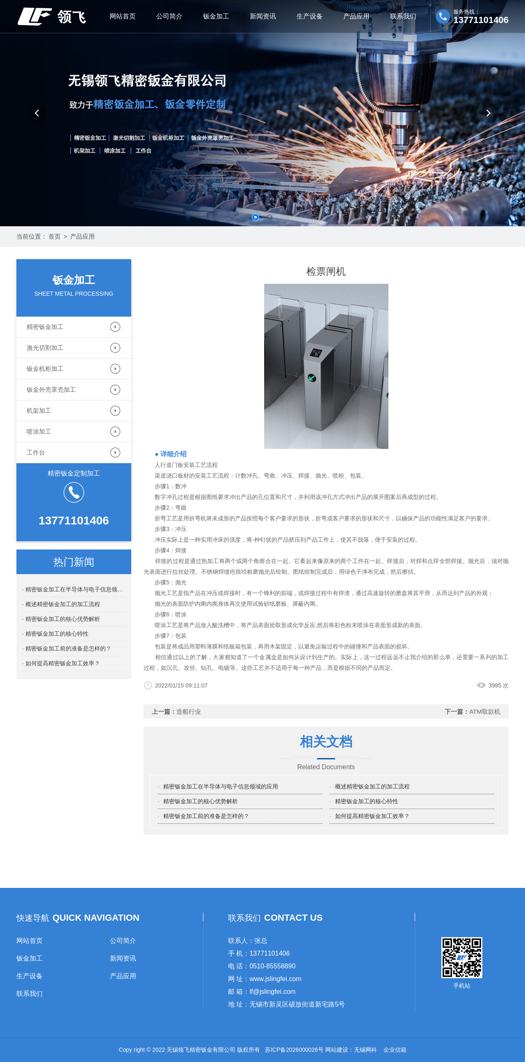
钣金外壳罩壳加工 (51, 389)
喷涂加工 (39, 431)
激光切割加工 (45, 347)
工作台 (36, 452)
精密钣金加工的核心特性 (366, 801)
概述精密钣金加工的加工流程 (372, 786)
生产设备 (310, 16)
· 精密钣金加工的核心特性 (55, 633)
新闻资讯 (263, 16)
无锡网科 (365, 1049)
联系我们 (403, 16)
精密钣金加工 (45, 326)
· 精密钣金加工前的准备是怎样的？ (67, 648)
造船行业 (188, 711)
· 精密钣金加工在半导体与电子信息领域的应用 (74, 589)
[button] (36, 113)
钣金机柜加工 (45, 368)
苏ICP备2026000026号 (294, 1049)
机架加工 (39, 410)
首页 (54, 236)
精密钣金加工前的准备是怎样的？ (206, 816)
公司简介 (169, 16)
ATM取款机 (484, 711)
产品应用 (356, 16)
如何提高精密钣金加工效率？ (372, 816)
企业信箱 (394, 1049)
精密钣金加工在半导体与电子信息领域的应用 (220, 786)
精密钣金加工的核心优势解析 (200, 801)
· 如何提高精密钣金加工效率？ (61, 663)
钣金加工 (216, 16)
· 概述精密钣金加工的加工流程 (61, 604)
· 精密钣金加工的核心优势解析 (61, 619)
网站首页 (123, 16)
